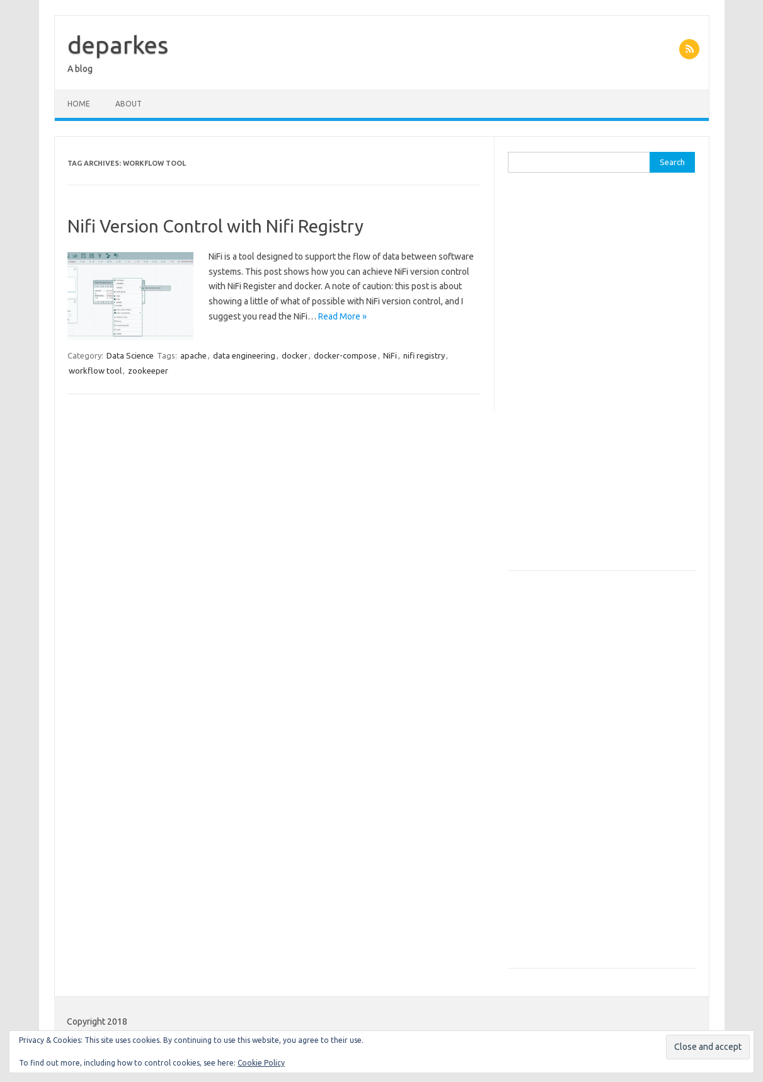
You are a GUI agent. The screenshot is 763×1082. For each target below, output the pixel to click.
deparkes (117, 45)
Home (78, 104)
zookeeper (148, 370)
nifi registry (424, 355)
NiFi (390, 355)
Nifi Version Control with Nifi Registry (215, 226)
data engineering (244, 355)
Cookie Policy (261, 1063)
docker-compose (345, 355)
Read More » (342, 316)
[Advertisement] (602, 378)
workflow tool (95, 370)
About (128, 104)
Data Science (130, 355)
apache (193, 355)
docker (294, 355)
